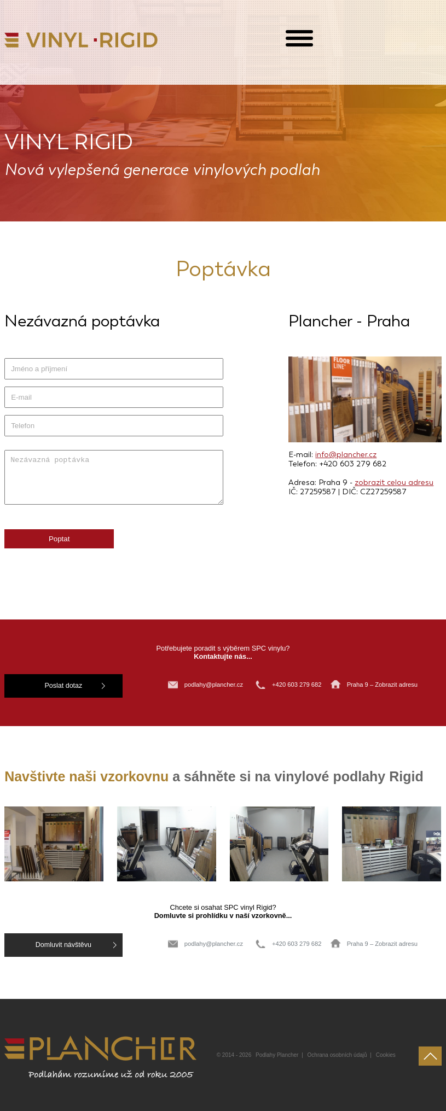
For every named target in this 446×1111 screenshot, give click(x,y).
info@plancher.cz (346, 454)
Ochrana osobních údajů (337, 1052)
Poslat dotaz (46, 685)
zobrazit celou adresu (394, 482)
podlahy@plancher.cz (213, 684)
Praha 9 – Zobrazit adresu (382, 684)
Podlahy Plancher (277, 1052)
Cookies (386, 1052)
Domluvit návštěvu (45, 944)
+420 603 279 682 (297, 684)
